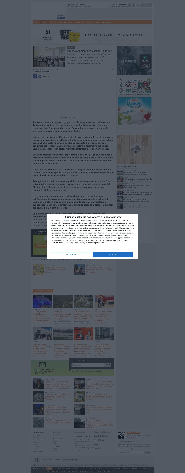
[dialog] (92, 236)
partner (67, 220)
